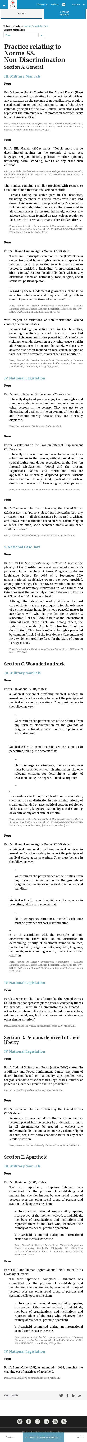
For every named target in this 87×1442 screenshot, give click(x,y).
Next (81, 1437)
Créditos (54, 4)
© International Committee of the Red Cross (43, 1432)
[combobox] (5, 35)
